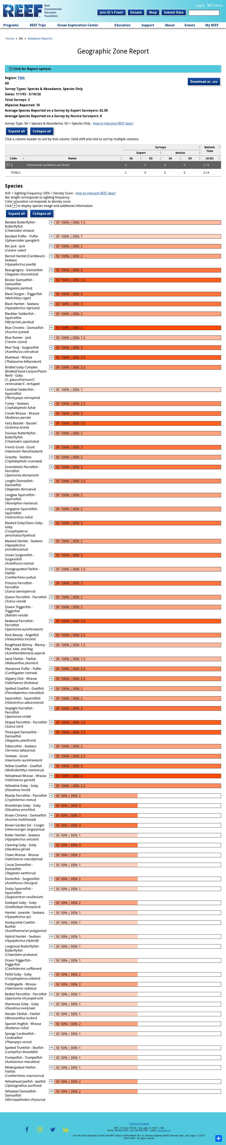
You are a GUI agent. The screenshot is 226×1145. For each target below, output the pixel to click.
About (170, 25)
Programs (11, 25)
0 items (217, 5)
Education (122, 25)
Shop (153, 12)
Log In (200, 5)
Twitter (53, 1131)
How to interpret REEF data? (113, 123)
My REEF (212, 25)
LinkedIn (65, 1131)
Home (10, 38)
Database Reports (40, 38)
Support (148, 25)
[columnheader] (162, 147)
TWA (21, 78)
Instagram (40, 1131)
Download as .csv (204, 81)
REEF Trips (38, 25)
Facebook (27, 1131)
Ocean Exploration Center (77, 25)
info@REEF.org (164, 1130)
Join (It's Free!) (111, 12)
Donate (136, 12)
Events (189, 25)
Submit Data (173, 12)
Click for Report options (31, 69)
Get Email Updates (139, 1123)
